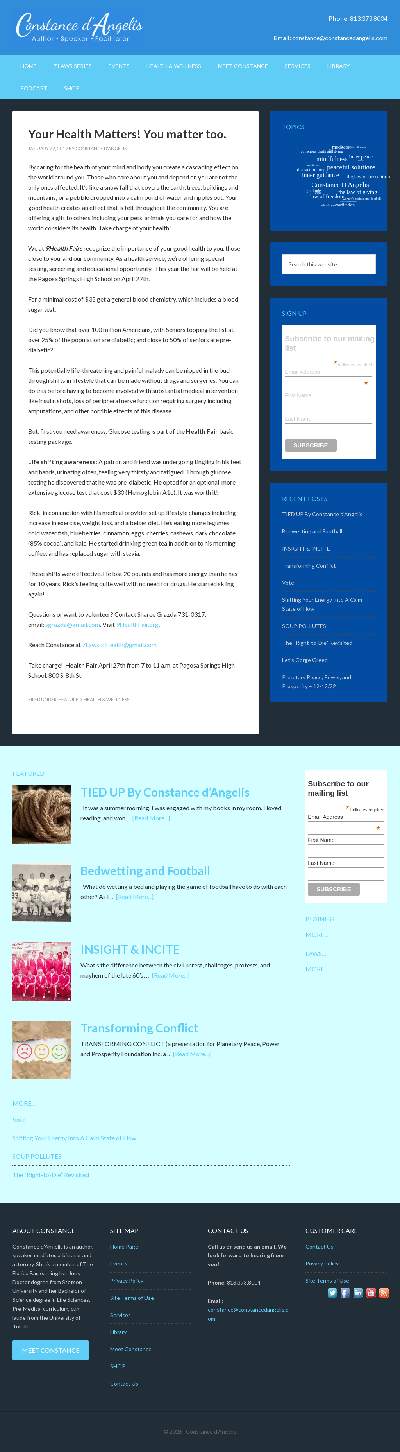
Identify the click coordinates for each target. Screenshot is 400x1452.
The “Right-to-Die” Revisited (317, 642)
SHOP (117, 1366)
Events (118, 1263)
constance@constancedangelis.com (340, 37)
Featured (70, 699)
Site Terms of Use (132, 1297)
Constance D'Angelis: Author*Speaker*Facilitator (78, 27)
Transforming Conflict (309, 565)
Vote (288, 582)
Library (118, 1331)
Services (120, 1315)
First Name (298, 395)
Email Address (326, 372)
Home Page (124, 1246)
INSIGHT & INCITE (306, 548)
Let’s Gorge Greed (305, 660)
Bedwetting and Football (312, 531)
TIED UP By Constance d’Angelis (322, 514)
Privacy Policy (126, 1280)
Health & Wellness (106, 699)
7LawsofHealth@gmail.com (119, 644)
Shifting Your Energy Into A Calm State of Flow (74, 1137)
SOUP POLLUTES (304, 626)
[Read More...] (151, 818)
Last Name (298, 419)
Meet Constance (50, 1350)
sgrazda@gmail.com (72, 624)
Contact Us (124, 1383)
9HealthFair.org (137, 624)
